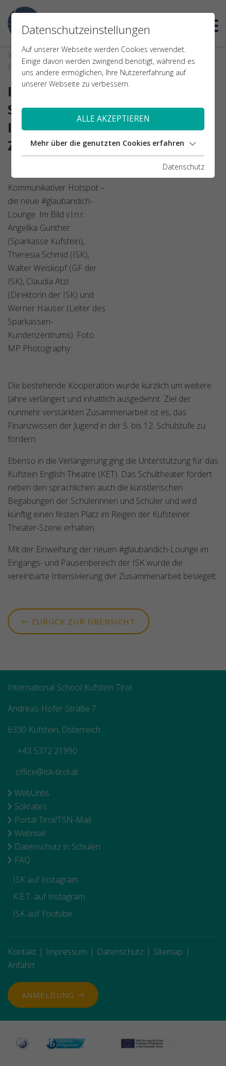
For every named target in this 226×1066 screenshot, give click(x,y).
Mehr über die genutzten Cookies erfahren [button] (113, 143)
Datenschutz (183, 167)
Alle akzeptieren (113, 118)
